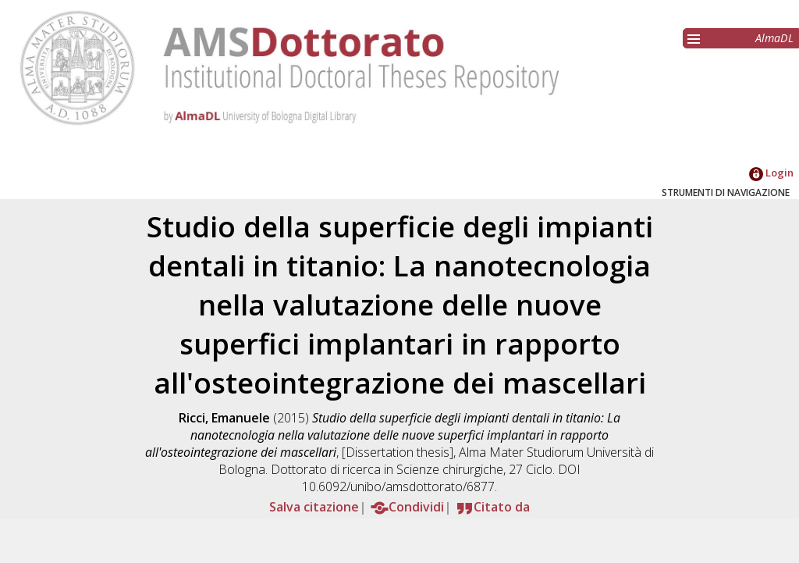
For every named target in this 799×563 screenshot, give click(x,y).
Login (771, 173)
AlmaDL (774, 37)
